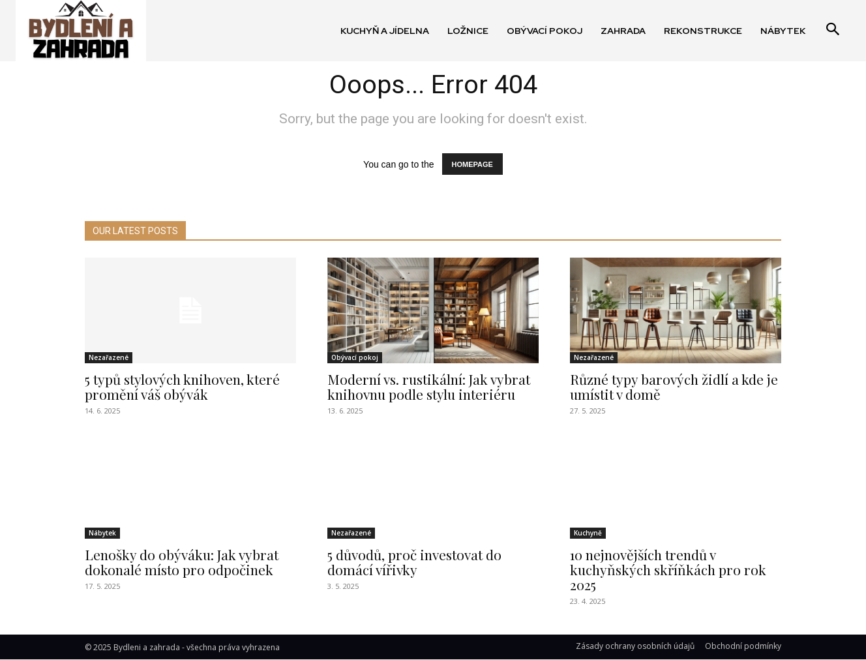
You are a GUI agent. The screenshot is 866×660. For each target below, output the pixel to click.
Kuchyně (588, 532)
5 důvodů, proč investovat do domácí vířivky (414, 561)
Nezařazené (108, 357)
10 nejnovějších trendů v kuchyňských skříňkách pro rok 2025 (668, 569)
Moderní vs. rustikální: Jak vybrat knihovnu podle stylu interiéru (428, 386)
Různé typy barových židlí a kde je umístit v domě (674, 386)
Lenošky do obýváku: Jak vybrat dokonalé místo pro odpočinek (181, 561)
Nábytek (102, 532)
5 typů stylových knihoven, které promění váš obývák (182, 386)
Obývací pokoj (354, 357)
